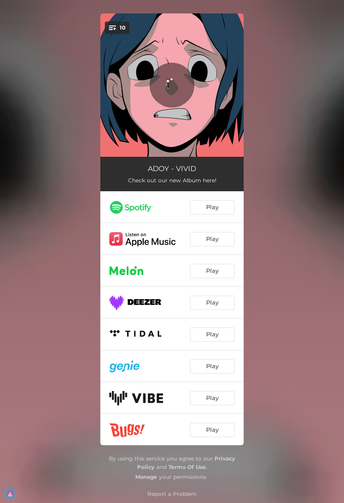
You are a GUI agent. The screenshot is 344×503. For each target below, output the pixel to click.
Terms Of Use (187, 467)
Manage (146, 476)
